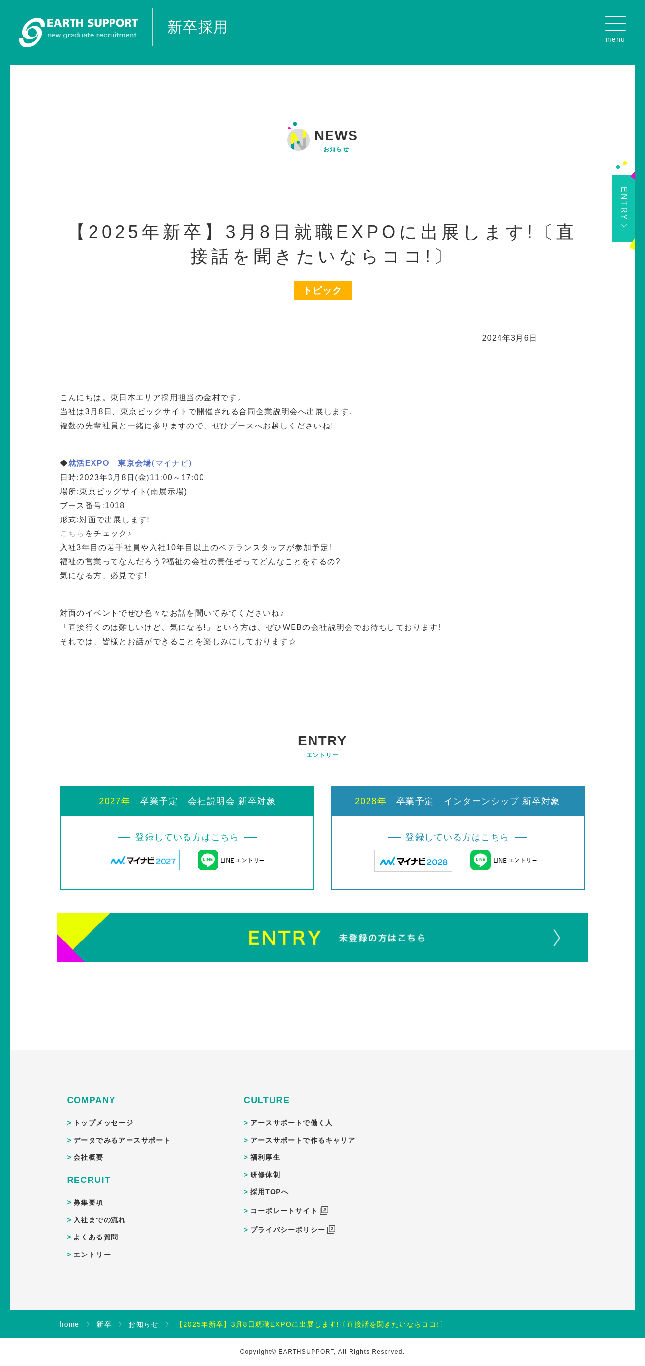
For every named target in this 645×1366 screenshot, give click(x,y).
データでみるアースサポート (122, 1130)
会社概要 (89, 1148)
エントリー (92, 1245)
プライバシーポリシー (287, 1220)
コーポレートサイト (284, 1201)
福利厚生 (265, 1148)
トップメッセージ (103, 1113)
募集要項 (89, 1193)
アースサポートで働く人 (291, 1113)
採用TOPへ (269, 1182)
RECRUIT (89, 1170)
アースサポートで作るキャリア (302, 1130)
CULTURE (267, 1090)
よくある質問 (96, 1228)
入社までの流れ (100, 1210)
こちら (72, 524)
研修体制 (265, 1165)
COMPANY (91, 1090)
